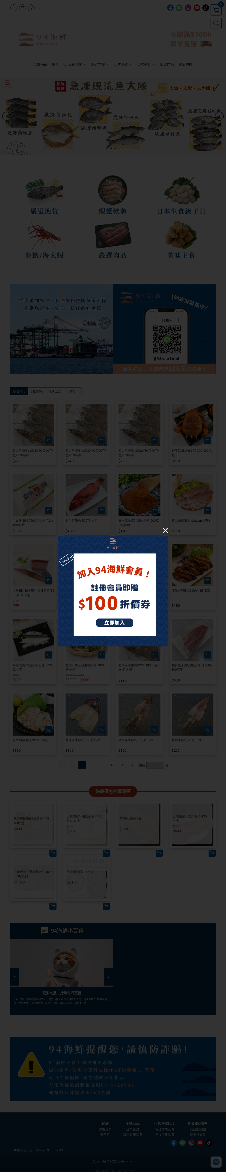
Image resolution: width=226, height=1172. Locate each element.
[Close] (165, 530)
